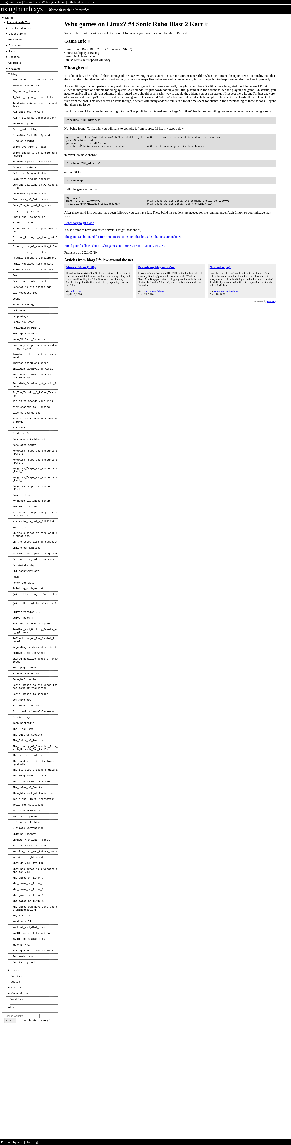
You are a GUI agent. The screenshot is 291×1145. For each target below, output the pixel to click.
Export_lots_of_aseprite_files (35, 271)
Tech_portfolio (23, 803)
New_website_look (25, 562)
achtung (60, 2)
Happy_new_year (23, 355)
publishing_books (25, 1069)
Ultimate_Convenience (28, 920)
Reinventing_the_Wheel (29, 725)
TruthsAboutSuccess (26, 901)
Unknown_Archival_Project (31, 933)
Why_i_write (21, 1017)
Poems (15, 1077)
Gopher (17, 329)
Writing (14, 74)
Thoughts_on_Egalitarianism (33, 881)
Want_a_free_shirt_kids (30, 939)
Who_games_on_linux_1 (28, 981)
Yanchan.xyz (21, 1049)
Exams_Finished (23, 245)
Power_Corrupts (23, 647)
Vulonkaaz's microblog (225, 297)
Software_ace (22, 778)
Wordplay (17, 1109)
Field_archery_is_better (30, 278)
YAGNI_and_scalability (29, 1043)
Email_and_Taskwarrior (29, 238)
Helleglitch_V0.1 (25, 368)
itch (80, 2)
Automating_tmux (24, 135)
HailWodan (19, 342)
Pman (16, 640)
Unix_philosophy (24, 926)
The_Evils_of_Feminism (29, 823)
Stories (16, 1096)
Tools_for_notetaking (28, 894)
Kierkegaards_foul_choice (31, 450)
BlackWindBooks (20, 29)
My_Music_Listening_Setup (31, 556)
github (72, 2)
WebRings (14, 67)
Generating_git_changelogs (32, 316)
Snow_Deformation (25, 755)
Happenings (20, 349)
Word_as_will (22, 1024)
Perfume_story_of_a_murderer (33, 621)
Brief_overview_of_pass (30, 160)
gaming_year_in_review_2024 (33, 1056)
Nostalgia (19, 585)
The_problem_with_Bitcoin (31, 869)
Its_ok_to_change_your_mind (33, 444)
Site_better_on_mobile (29, 748)
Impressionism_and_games (30, 401)
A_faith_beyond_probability (33, 105)
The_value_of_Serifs (27, 875)
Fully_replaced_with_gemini (33, 291)
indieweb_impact (24, 1062)
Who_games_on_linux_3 (28, 994)
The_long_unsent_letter (30, 862)
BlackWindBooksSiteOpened (31, 147)
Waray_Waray (19, 1103)
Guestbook (15, 42)
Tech (12, 55)
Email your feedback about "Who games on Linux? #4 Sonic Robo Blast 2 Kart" (116, 251)
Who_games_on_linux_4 (28, 1001)
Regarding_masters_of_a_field (34, 719)
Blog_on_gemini (23, 154)
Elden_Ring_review (26, 232)
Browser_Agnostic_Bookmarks (33, 177)
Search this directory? (36, 1131)
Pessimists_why (23, 627)
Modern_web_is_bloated (29, 486)
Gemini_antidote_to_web (30, 310)
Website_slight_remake (29, 952)
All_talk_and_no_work (28, 122)
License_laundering (26, 457)
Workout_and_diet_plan (29, 1030)
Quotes (15, 1090)
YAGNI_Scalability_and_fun (32, 1037)
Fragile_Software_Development (34, 284)
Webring (47, 2)
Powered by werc (12, 1142)
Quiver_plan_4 (23, 686)
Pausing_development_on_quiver (35, 614)
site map (90, 2)
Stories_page (22, 797)
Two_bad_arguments (26, 907)
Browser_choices (24, 183)
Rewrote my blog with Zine (156, 273)
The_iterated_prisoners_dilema (35, 856)
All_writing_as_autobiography (34, 128)
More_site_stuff (24, 493)
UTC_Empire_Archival (27, 913)
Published (17, 1084)
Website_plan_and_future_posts (35, 946)
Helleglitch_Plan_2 (26, 361)
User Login (33, 1142)
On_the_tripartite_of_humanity (35, 602)
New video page (220, 273)
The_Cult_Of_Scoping (27, 816)
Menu (9, 17)
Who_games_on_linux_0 (28, 975)
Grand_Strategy (23, 336)
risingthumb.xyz (10, 2)
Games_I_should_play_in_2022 (33, 297)
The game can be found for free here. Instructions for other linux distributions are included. (123, 243)
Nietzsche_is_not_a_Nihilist (33, 579)
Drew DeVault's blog (153, 297)
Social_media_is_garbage (30, 771)
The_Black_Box (23, 810)
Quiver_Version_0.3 (26, 680)
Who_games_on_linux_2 (28, 988)
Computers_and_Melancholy (31, 196)
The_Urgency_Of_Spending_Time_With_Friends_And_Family (35, 831)
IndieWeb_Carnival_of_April (33, 407)
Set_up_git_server (26, 742)
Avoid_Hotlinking (25, 141)
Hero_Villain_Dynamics (29, 374)
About (12, 1118)
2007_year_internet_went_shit (34, 86)
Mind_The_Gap (22, 480)
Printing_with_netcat (28, 653)
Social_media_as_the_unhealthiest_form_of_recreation (35, 763)
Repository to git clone (79, 229)
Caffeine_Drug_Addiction (30, 190)
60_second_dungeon (26, 99)
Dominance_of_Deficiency (30, 219)
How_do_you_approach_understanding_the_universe (35, 382)
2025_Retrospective (26, 92)
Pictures (15, 48)
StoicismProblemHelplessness (33, 790)
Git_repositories (25, 323)
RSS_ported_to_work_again (31, 692)
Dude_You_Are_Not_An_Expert (33, 226)
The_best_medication (27, 839)
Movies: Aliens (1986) (81, 273)
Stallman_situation (26, 784)
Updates (14, 61)
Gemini (17, 304)
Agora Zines (32, 2)
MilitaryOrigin (23, 473)
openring (272, 307)
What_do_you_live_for (28, 959)
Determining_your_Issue (30, 213)
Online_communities (26, 608)
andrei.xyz (75, 297)
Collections (17, 35)
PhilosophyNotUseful (27, 634)
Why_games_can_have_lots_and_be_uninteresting (35, 1009)
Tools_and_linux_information (33, 888)
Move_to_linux (23, 549)
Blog (14, 80)
